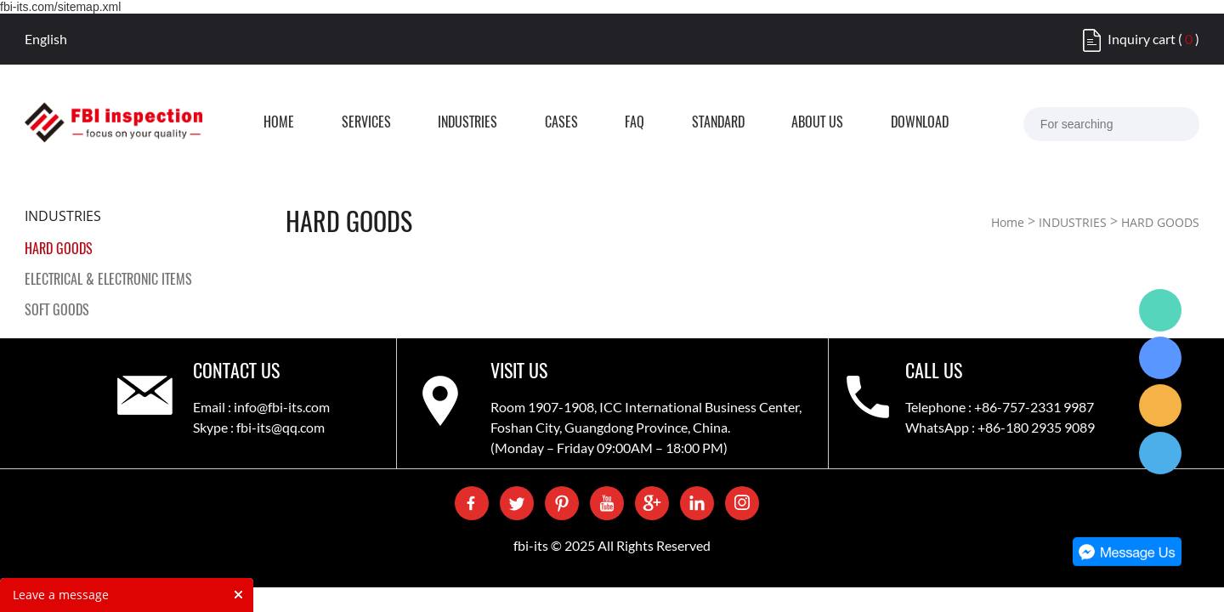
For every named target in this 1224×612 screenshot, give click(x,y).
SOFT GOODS (57, 310)
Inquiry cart (1142, 39)
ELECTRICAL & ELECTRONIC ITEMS (108, 279)
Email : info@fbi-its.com (261, 407)
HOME (296, 123)
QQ (1160, 453)
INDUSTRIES (508, 123)
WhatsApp (1160, 310)
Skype (1160, 358)
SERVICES (395, 123)
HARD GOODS (59, 249)
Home (1007, 222)
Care (1160, 405)
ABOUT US (905, 123)
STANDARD (794, 123)
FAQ (699, 123)
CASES (614, 123)
